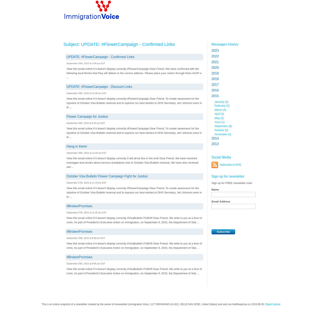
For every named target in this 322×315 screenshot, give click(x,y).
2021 (215, 62)
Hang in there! (77, 146)
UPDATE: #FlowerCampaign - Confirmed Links (101, 57)
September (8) (223, 126)
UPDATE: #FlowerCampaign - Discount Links (99, 86)
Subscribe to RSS (230, 164)
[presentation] (243, 219)
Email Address (221, 201)
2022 (215, 56)
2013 (215, 144)
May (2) (219, 118)
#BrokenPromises (79, 206)
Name (215, 189)
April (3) (219, 113)
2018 (215, 79)
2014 (215, 138)
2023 (215, 50)
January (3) (221, 101)
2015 (215, 96)
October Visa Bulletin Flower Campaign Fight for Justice (107, 176)
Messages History (225, 44)
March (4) (220, 109)
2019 (215, 73)
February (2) (222, 105)
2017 (215, 84)
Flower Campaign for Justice (87, 116)
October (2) (221, 130)
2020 (215, 67)
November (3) (223, 134)
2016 (215, 90)
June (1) (219, 122)
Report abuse (273, 304)
